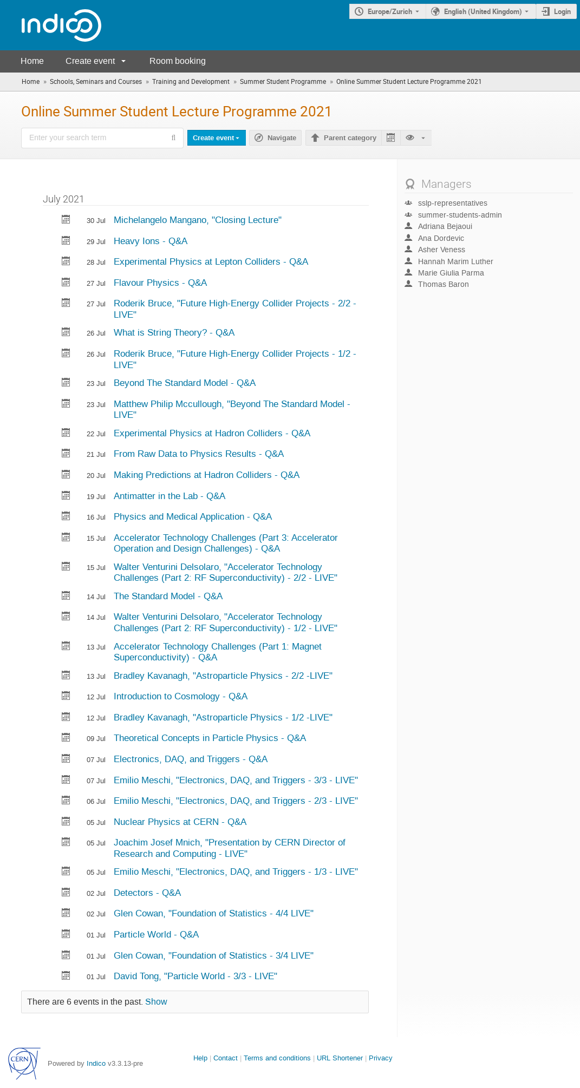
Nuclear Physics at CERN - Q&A (180, 822)
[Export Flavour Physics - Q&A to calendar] (66, 283)
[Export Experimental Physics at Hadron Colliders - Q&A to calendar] (66, 434)
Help (200, 1058)
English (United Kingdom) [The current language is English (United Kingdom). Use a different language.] (483, 11)
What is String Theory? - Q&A (174, 332)
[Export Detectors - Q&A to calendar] (66, 893)
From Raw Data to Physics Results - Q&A (199, 454)
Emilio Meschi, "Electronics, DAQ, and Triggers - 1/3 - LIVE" (236, 871)
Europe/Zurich (390, 11)
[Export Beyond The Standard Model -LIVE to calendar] (66, 404)
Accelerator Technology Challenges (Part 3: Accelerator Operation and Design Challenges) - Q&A (226, 543)
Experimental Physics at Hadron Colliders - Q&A (212, 433)
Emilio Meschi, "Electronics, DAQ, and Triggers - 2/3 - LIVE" (236, 801)
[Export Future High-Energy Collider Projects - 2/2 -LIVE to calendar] (66, 304)
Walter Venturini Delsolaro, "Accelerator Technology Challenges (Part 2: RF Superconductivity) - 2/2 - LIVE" (225, 572)
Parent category (350, 138)
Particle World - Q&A (156, 934)
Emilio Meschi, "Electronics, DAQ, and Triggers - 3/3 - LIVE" (236, 780)
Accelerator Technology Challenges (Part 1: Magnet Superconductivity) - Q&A (218, 652)
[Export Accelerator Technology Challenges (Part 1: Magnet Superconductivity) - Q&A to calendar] (66, 647)
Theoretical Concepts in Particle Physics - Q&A (210, 738)
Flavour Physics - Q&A (160, 283)
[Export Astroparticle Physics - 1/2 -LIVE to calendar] (66, 718)
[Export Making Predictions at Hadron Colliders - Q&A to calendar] (66, 475)
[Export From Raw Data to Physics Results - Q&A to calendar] (66, 454)
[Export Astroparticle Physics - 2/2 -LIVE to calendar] (66, 676)
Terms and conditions (277, 1058)
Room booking (177, 61)
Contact (225, 1058)
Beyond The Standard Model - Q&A (185, 383)
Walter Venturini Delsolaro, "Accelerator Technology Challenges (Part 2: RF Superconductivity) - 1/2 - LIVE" (225, 622)
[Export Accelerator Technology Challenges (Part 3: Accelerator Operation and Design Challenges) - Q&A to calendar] (66, 538)
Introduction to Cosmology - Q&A (180, 696)
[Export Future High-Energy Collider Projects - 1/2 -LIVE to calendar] (66, 354)
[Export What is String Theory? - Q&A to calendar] (66, 333)
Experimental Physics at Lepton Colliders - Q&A (211, 261)
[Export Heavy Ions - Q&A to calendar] (66, 242)
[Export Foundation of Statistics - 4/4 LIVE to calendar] (66, 914)
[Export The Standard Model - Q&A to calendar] (66, 597)
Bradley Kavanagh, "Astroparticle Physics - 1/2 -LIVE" (223, 717)
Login (562, 11)
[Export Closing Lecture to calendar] (66, 220)
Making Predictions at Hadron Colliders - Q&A (206, 475)
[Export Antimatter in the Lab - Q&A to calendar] (66, 496)
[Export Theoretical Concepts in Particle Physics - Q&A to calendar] (66, 738)
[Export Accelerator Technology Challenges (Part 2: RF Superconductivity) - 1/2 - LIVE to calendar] (66, 617)
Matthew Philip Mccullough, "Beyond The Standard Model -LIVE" (232, 409)
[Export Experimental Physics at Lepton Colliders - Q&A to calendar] (66, 262)
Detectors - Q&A (147, 893)
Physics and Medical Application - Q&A (193, 516)
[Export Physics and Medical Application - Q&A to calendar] (66, 517)
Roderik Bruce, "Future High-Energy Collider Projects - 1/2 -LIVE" (235, 359)
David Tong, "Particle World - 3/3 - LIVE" (195, 976)
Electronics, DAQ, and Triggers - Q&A (191, 759)
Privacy (381, 1058)
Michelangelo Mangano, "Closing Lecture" (198, 220)
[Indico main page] (50, 25)
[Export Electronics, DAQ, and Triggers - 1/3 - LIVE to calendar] (66, 872)
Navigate (282, 138)
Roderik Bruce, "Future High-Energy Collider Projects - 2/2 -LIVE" (235, 308)
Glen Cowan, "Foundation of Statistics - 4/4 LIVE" (214, 913)
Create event (90, 61)
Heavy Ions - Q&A (150, 241)
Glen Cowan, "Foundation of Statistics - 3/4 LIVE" (214, 955)
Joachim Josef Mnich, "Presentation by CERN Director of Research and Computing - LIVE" (230, 848)
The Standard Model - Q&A (168, 596)
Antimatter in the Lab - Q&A (169, 496)
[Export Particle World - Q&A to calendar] (66, 935)
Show (156, 1002)
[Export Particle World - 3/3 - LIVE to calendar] (66, 977)
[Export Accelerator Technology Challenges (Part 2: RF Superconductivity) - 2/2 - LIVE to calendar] (66, 567)
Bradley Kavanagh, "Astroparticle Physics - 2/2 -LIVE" (223, 675)
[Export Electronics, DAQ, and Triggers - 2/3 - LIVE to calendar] (66, 801)
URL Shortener (340, 1058)
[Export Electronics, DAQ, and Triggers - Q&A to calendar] (66, 760)
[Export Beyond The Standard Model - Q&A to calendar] (66, 383)
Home (32, 61)
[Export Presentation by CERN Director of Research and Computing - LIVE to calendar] (66, 843)
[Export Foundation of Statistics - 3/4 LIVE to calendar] (66, 956)
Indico (96, 1063)
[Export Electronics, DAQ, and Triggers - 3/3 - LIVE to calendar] (66, 781)
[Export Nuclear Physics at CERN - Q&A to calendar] (66, 822)
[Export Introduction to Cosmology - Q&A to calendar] (66, 697)
